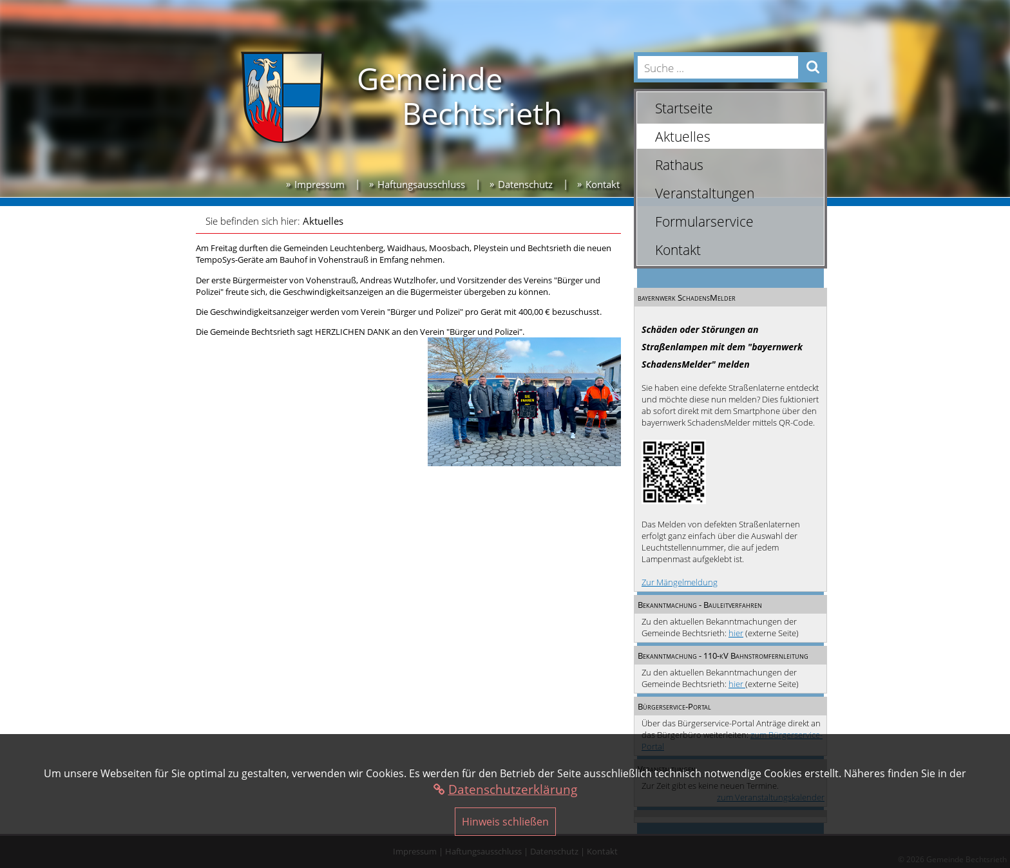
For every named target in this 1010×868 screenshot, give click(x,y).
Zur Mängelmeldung (680, 582)
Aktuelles (323, 220)
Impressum (319, 184)
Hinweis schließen (505, 822)
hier (736, 633)
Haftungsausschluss (421, 184)
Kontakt (603, 184)
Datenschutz (525, 184)
